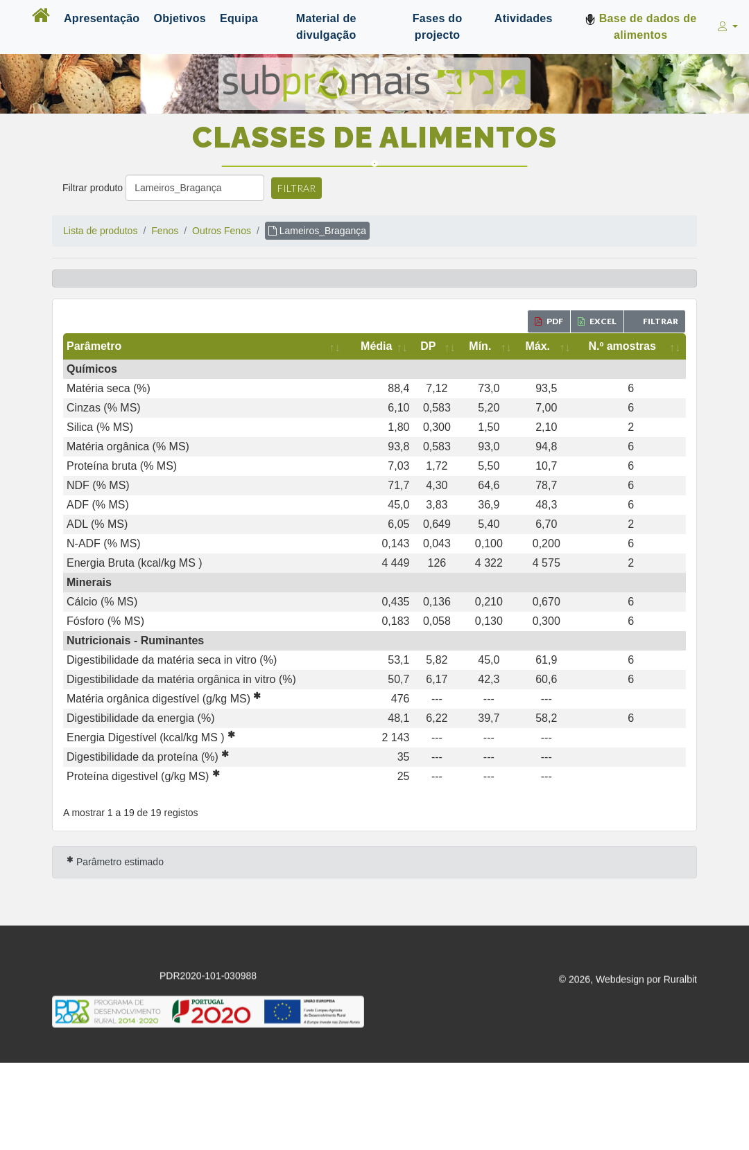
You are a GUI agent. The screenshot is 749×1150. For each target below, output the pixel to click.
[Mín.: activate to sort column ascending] (488, 346)
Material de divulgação (326, 26)
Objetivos (179, 18)
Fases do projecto (438, 26)
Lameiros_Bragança (317, 230)
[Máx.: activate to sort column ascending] (546, 346)
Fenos (164, 230)
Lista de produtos (100, 230)
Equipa (239, 18)
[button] (726, 27)
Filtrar (296, 188)
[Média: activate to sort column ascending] (379, 346)
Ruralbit (680, 981)
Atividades (523, 18)
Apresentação (101, 18)
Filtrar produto (92, 187)
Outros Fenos (221, 230)
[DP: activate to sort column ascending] (436, 346)
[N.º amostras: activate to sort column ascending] (631, 346)
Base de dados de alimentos (641, 26)
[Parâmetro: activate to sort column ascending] (204, 346)
